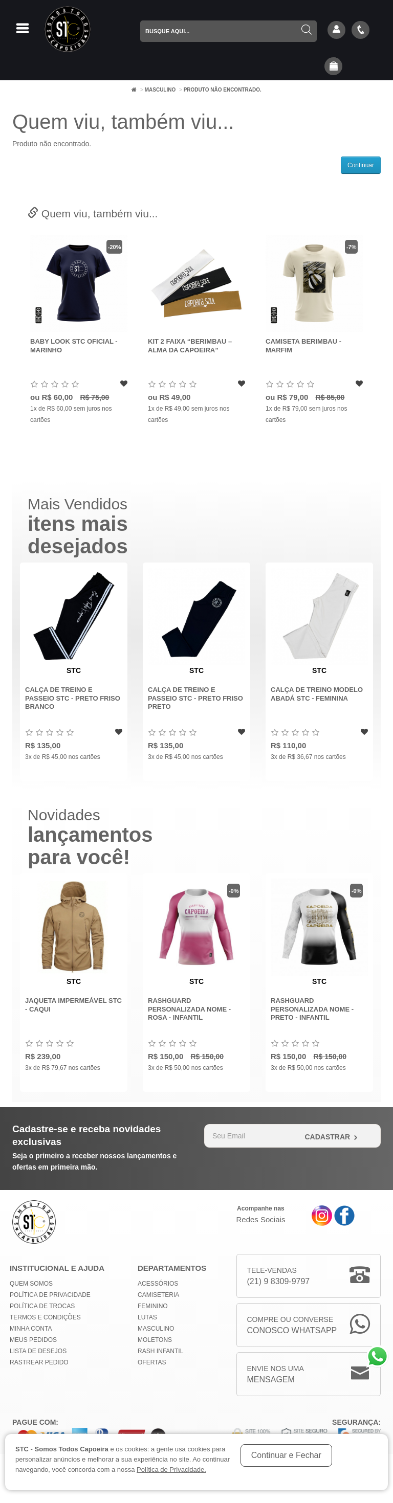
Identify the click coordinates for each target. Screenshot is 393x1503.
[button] (334, 67)
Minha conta (31, 1328)
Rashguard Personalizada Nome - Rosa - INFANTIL (189, 1009)
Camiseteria (158, 1294)
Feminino (153, 1306)
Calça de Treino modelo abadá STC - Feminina (317, 694)
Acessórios (158, 1283)
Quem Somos (31, 1283)
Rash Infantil (160, 1351)
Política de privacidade (50, 1294)
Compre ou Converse (292, 1325)
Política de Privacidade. (171, 1469)
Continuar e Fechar (286, 1455)
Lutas (147, 1317)
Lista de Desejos (38, 1351)
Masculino (160, 90)
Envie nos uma (275, 1374)
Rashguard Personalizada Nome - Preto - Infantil (312, 1009)
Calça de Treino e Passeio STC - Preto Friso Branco (72, 698)
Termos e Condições (45, 1317)
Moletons (155, 1339)
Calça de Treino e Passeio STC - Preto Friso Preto (195, 698)
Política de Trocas (42, 1306)
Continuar (360, 165)
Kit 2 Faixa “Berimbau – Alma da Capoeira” (190, 346)
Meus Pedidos (33, 1339)
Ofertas (152, 1362)
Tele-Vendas (278, 1276)
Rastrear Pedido (39, 1362)
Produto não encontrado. (222, 90)
